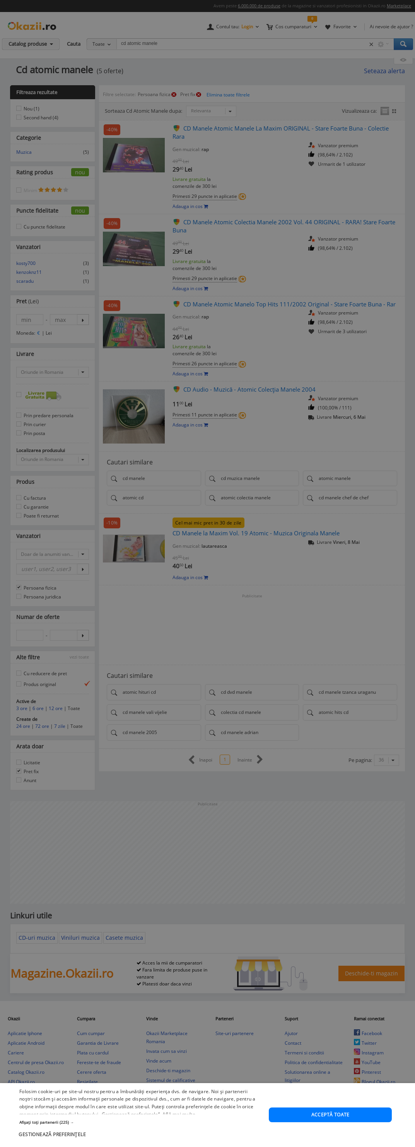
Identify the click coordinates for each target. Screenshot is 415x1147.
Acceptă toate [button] (330, 1131)
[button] (140, 1139)
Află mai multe (178, 1131)
